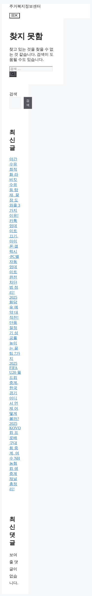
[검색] (12, 74)
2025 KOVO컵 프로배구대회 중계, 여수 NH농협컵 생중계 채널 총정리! (15, 456)
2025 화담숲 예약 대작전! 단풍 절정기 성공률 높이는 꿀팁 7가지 (14, 328)
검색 (13, 94)
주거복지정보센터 (25, 6)
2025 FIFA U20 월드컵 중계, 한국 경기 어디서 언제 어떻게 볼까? (15, 391)
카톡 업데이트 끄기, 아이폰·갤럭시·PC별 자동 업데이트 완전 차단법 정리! (14, 257)
